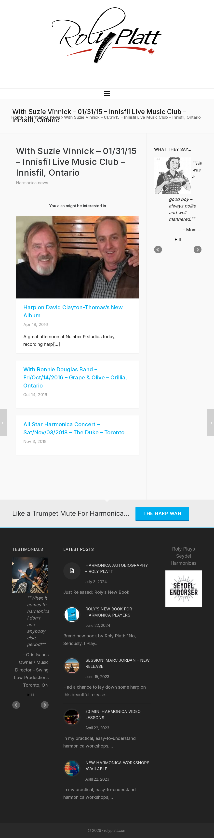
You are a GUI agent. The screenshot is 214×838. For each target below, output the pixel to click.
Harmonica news (44, 117)
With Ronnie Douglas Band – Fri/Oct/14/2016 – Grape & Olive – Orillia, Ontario (75, 377)
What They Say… (172, 149)
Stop (180, 239)
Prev (158, 250)
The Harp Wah (162, 513)
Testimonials (27, 549)
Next (197, 250)
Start (176, 239)
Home (17, 117)
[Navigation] (107, 94)
